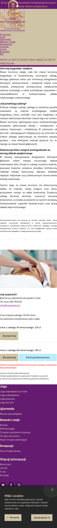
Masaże (4, 424)
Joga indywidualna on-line (13, 391)
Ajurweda (5, 39)
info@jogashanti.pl (10, 305)
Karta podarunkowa (37, 357)
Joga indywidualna (9, 395)
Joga (2, 37)
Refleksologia (7, 428)
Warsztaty (6, 44)
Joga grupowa (7, 398)
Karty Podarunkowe (10, 450)
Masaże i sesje (7, 41)
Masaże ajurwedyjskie (11, 413)
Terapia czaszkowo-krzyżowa (15, 432)
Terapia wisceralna (9, 435)
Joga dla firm (7, 402)
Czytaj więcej (40, 517)
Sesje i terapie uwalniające (13, 439)
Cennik (4, 46)
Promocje (5, 34)
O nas (3, 49)
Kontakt (5, 51)
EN (1, 54)
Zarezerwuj (9, 335)
